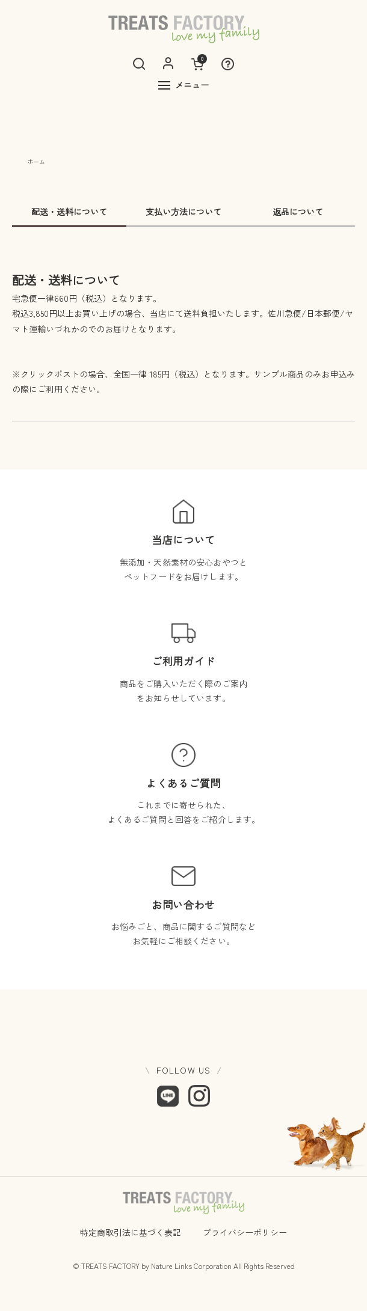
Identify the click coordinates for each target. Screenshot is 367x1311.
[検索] (139, 64)
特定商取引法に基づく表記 (130, 1232)
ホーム (36, 161)
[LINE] (168, 1096)
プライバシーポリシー (245, 1232)
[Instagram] (199, 1096)
